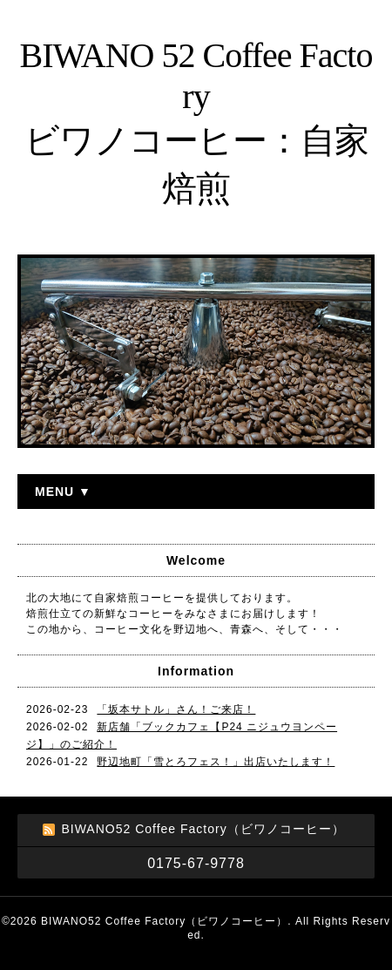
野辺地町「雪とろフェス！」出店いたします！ (216, 762)
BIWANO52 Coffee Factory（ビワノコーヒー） (164, 921)
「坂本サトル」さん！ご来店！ (176, 709)
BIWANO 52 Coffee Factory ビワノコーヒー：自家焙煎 (196, 122)
